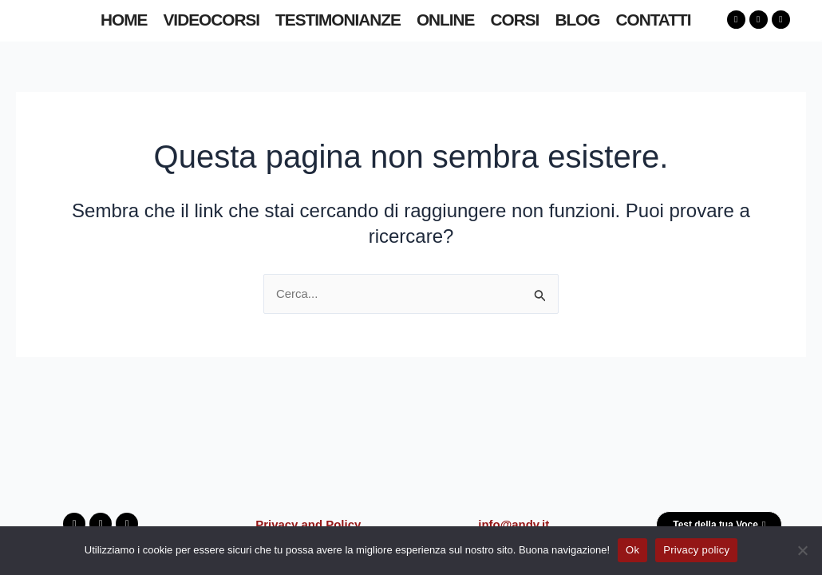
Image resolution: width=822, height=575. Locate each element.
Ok (632, 550)
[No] (802, 550)
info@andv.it (513, 522)
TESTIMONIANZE (338, 19)
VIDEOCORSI (211, 19)
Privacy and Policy (308, 522)
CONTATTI (652, 19)
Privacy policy (696, 550)
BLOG (577, 19)
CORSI (515, 19)
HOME (124, 19)
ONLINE (446, 19)
